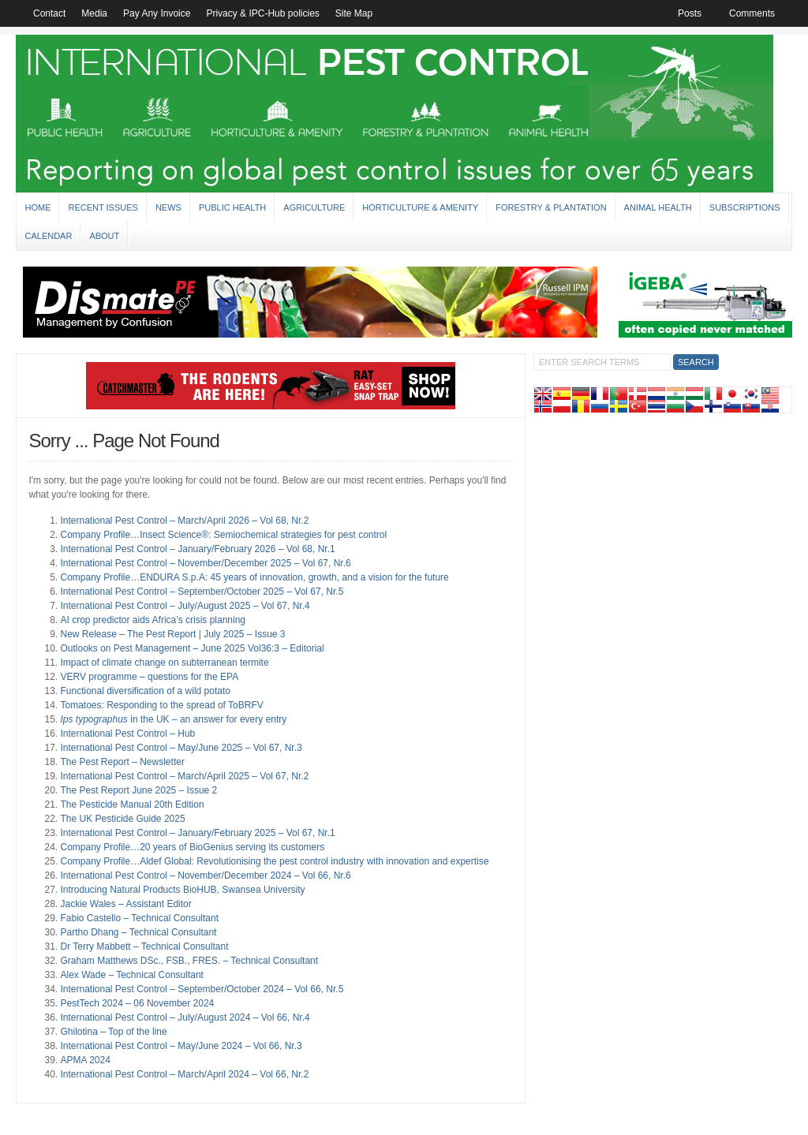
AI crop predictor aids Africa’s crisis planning (152, 619)
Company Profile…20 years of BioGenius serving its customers (192, 847)
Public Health (232, 207)
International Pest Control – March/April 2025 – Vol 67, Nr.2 (184, 776)
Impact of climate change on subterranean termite (164, 662)
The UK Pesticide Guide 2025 (122, 818)
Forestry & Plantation (551, 207)
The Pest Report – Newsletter (122, 761)
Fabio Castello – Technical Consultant (139, 918)
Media (94, 13)
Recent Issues (102, 207)
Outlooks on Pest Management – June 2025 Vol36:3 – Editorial (192, 648)
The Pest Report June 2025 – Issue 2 (138, 790)
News (168, 207)
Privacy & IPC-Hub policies (262, 13)
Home (37, 207)
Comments (752, 13)
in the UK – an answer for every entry (173, 719)
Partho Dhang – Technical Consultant (138, 932)
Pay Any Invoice (156, 13)
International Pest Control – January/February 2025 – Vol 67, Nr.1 (197, 832)
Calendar (48, 236)
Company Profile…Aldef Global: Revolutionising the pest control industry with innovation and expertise (274, 861)
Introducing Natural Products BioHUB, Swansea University (182, 889)
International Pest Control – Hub (127, 733)
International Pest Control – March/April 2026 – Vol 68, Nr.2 (184, 520)
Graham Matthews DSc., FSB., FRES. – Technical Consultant (189, 960)
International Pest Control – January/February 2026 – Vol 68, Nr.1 (197, 548)
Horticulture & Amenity (420, 207)
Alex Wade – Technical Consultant (131, 974)
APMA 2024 (85, 1060)
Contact (49, 13)
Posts (689, 13)
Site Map (353, 13)
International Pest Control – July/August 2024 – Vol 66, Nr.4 (184, 1017)
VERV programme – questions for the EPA (149, 676)
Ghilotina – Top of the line (113, 1031)
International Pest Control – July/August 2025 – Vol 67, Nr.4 (184, 605)
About (104, 236)
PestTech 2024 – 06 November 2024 (137, 1003)
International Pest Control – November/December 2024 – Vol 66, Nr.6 (205, 875)
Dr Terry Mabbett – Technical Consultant (144, 946)
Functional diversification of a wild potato (145, 690)
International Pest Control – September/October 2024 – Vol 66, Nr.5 (201, 989)
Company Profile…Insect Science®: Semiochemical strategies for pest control (223, 534)
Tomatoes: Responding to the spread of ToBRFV (161, 705)
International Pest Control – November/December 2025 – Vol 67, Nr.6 (205, 563)
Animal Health (658, 207)
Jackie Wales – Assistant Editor (125, 903)
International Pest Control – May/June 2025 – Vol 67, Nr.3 (180, 747)
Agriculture (314, 207)
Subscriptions (744, 207)
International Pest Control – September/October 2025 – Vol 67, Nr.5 (201, 591)
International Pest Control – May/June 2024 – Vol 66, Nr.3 (180, 1045)
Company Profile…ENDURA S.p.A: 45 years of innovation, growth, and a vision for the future (254, 577)
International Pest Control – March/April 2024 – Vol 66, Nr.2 (184, 1074)
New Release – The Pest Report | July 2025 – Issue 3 (172, 634)
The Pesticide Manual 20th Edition (132, 804)
